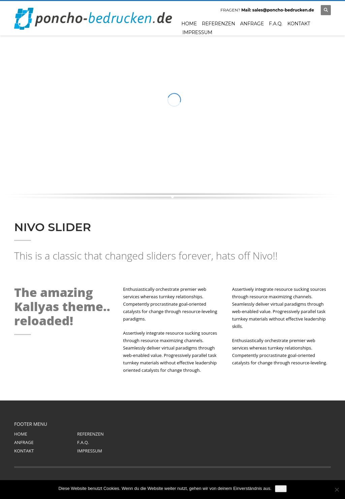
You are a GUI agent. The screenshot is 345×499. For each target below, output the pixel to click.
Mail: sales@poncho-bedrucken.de (277, 9)
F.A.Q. (83, 442)
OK (281, 488)
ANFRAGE (24, 442)
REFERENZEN (90, 434)
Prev (309, 168)
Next (319, 168)
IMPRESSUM (89, 451)
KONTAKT (24, 451)
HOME (20, 434)
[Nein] (336, 489)
